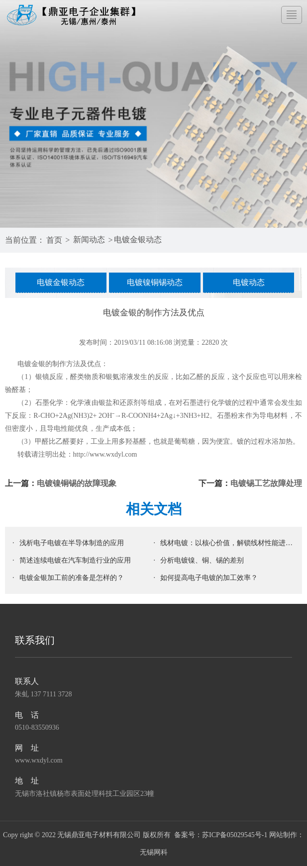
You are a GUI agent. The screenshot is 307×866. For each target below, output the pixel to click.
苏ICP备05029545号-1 (234, 835)
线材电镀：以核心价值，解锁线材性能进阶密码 (233, 543)
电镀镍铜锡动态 (155, 282)
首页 (54, 240)
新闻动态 (89, 240)
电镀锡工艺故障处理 (266, 483)
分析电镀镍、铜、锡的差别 (202, 560)
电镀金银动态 (139, 240)
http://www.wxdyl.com (105, 454)
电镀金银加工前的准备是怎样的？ (71, 577)
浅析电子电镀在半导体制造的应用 (71, 543)
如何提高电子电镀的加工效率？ (209, 577)
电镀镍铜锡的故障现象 (76, 483)
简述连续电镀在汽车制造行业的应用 (75, 560)
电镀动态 (249, 282)
